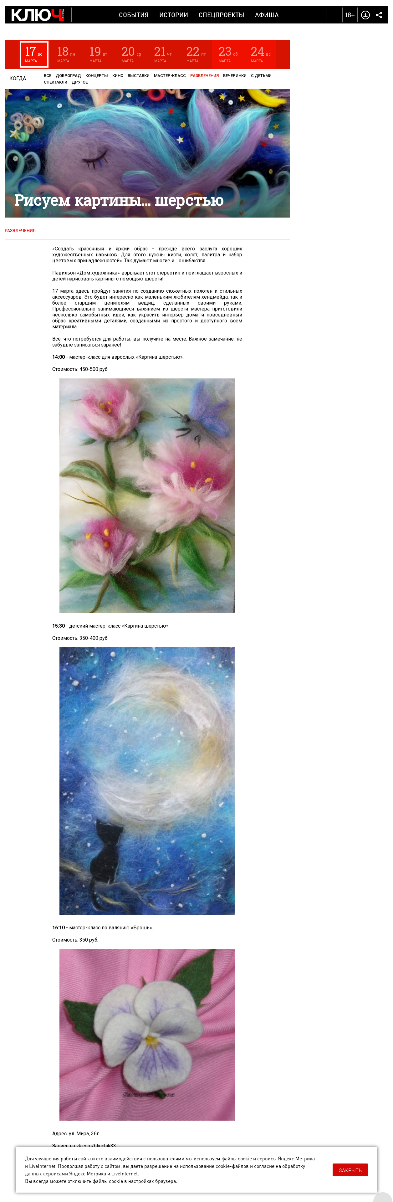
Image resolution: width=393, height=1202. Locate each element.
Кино (117, 75)
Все (47, 75)
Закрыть (350, 1170)
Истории (173, 15)
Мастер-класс (170, 75)
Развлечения (204, 75)
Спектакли (55, 82)
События (134, 15)
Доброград (68, 75)
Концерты (96, 75)
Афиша (267, 15)
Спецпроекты (221, 15)
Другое (80, 82)
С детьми (261, 75)
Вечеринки (235, 75)
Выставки (139, 75)
